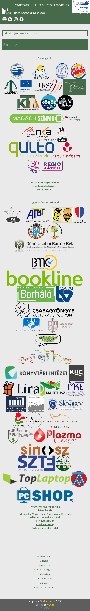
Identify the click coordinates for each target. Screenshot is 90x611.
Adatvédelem (43, 556)
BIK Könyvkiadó (45, 520)
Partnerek (36, 33)
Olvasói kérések (44, 578)
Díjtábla (44, 560)
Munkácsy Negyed (43, 569)
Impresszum (44, 565)
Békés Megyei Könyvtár (15, 33)
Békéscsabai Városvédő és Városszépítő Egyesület (44, 514)
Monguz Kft (49, 601)
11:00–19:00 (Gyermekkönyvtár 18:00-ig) (52, 4)
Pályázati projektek (43, 587)
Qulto (51, 604)
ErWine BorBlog (45, 524)
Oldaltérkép (44, 574)
